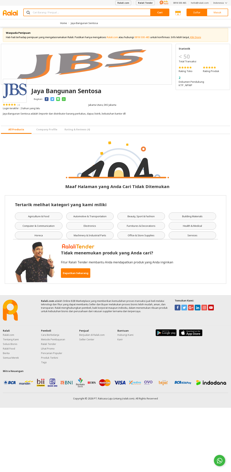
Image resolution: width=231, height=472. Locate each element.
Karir (120, 342)
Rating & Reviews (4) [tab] (77, 132)
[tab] (16, 133)
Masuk (217, 12)
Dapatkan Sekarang (75, 276)
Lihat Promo (48, 351)
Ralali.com (123, 2)
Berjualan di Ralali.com (92, 337)
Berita (6, 356)
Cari (159, 12)
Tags (44, 365)
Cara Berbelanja (50, 337)
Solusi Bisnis (10, 347)
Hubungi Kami (125, 337)
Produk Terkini (49, 360)
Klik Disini (195, 40)
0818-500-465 (179, 2)
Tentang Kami (11, 342)
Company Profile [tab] (46, 132)
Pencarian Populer (51, 356)
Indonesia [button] (220, 2)
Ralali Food (9, 351)
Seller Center (86, 342)
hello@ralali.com (200, 2)
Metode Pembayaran (53, 342)
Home (63, 23)
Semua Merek (11, 360)
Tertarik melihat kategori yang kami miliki (61, 207)
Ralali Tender (145, 2)
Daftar (196, 12)
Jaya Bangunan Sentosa (84, 23)
